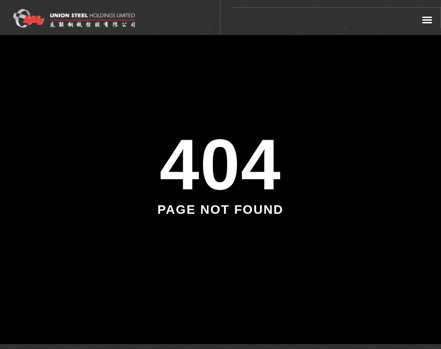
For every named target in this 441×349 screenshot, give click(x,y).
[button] (427, 20)
